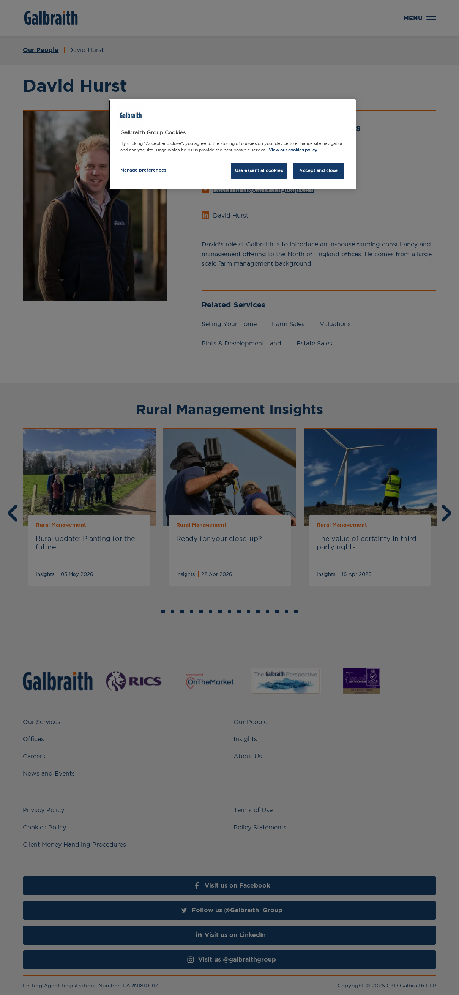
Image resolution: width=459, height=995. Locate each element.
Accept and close (318, 170)
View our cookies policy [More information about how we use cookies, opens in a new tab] (293, 150)
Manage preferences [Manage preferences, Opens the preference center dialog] (143, 170)
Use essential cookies (259, 170)
